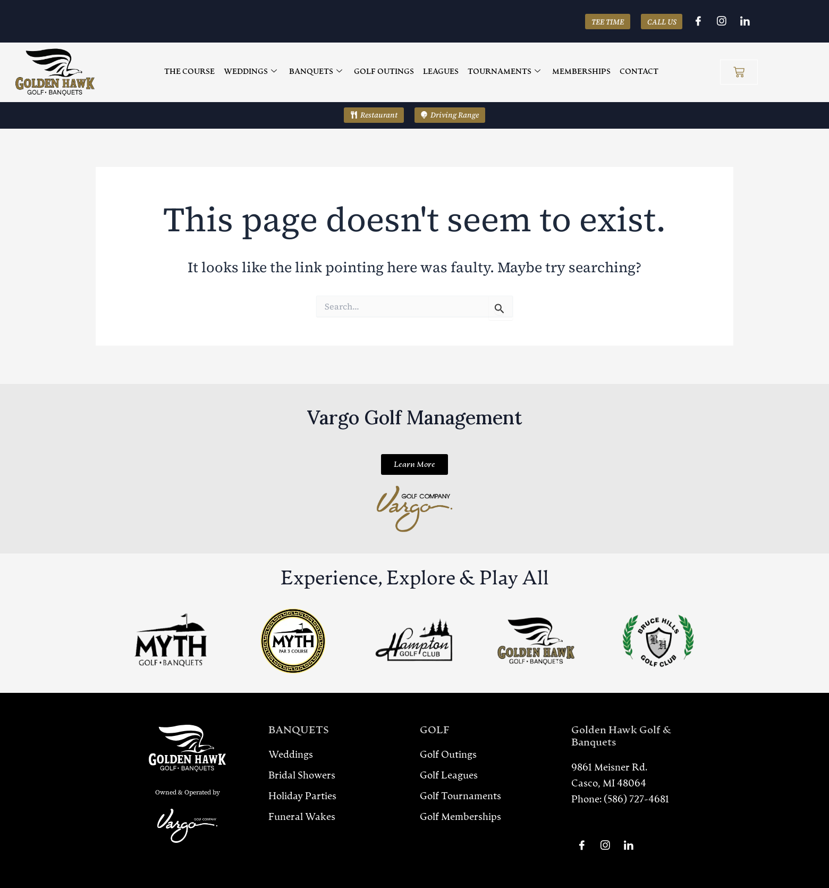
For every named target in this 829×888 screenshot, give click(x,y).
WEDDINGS (254, 72)
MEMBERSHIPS (578, 72)
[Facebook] (698, 21)
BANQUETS (317, 72)
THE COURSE (195, 72)
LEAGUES (440, 72)
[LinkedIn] (745, 21)
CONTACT (634, 72)
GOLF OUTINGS (385, 72)
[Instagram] (722, 21)
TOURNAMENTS (502, 72)
